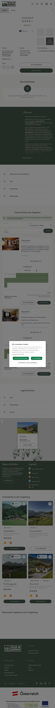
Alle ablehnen (36, 358)
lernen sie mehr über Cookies (18, 354)
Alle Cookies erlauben (20, 358)
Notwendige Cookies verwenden (27, 362)
